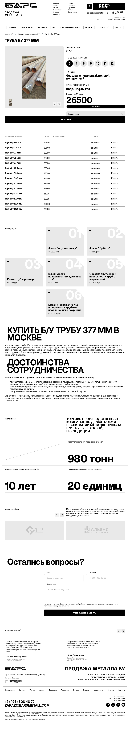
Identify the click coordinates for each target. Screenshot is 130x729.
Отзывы (56, 12)
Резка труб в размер (20, 280)
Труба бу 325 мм (13, 158)
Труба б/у (12, 27)
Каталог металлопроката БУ (32, 34)
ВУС (53, 27)
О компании (57, 10)
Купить (114, 142)
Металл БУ (9, 34)
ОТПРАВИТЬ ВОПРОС (84, 614)
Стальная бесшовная (70, 27)
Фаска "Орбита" (99, 249)
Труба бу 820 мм (13, 189)
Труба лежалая (98, 686)
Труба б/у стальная (96, 683)
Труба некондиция (116, 683)
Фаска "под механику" (62, 249)
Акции (55, 8)
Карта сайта (72, 12)
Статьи (70, 10)
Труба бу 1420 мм (14, 210)
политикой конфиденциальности (56, 607)
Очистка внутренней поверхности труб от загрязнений (103, 277)
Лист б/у (118, 27)
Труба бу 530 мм (13, 174)
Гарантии (71, 8)
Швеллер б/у (104, 27)
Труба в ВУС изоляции (88, 688)
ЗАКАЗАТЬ (65, 124)
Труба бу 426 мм (13, 168)
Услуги (55, 5)
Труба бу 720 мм (13, 184)
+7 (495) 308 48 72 (117, 13)
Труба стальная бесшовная (112, 688)
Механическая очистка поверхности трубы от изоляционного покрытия (64, 308)
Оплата (70, 3)
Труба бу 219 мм (13, 148)
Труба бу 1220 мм (14, 205)
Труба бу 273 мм (13, 153)
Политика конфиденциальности (35, 724)
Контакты (56, 14)
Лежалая (42, 27)
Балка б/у (89, 27)
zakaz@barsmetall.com (97, 13)
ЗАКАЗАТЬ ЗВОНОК (104, 6)
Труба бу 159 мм (13, 142)
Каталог (56, 3)
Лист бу (121, 686)
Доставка (71, 5)
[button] (54, 104)
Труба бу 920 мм (13, 194)
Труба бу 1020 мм (14, 199)
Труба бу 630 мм (13, 179)
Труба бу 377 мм (13, 163)
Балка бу (112, 686)
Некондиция (27, 27)
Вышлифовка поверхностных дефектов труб (65, 277)
